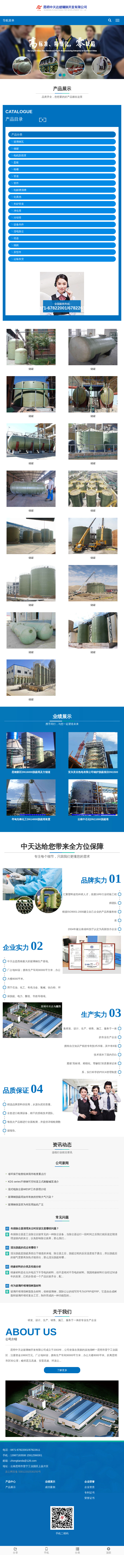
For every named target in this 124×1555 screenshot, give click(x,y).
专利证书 (89, 1492)
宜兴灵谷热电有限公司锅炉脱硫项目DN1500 (93, 772)
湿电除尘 (19, 231)
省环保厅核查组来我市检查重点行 (27, 1174)
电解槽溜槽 (20, 190)
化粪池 (17, 196)
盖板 (16, 162)
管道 (16, 176)
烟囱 (16, 245)
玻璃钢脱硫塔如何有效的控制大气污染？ (31, 1196)
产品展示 (10, 1487)
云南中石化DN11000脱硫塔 (93, 819)
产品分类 (16, 134)
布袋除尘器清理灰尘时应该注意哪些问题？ (35, 1228)
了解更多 (62, 1370)
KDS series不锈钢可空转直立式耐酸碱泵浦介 (33, 1181)
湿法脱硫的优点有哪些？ (24, 1247)
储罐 (16, 148)
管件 (16, 183)
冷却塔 (17, 217)
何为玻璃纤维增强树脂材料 (26, 1285)
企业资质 (89, 1487)
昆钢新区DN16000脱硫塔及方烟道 (31, 772)
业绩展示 (50, 1481)
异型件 (17, 252)
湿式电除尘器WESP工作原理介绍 (27, 1189)
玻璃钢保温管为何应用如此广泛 (26, 1204)
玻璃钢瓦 (19, 141)
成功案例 (50, 1487)
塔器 (16, 238)
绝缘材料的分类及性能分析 (26, 1266)
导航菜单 (8, 20)
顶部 (108, 1550)
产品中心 (10, 1481)
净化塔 (17, 210)
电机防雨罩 (20, 155)
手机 (46, 1550)
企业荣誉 (89, 1481)
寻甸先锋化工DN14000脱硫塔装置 (31, 819)
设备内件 (19, 224)
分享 (15, 1550)
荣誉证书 (89, 1498)
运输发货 (19, 259)
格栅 (16, 169)
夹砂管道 (19, 203)
